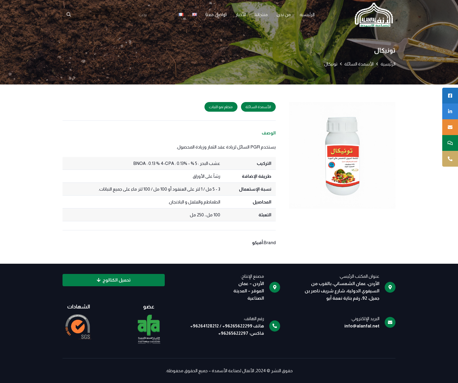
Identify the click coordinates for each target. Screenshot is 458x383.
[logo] (373, 14)
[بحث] (106, 14)
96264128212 (206, 325)
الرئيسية (388, 63)
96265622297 (234, 333)
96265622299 (238, 325)
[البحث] (69, 14)
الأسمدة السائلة (359, 63)
